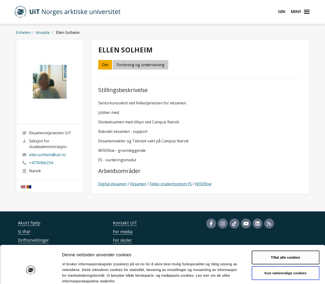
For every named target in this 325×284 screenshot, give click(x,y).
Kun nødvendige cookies (285, 247)
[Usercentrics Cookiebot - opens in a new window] (30, 274)
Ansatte (43, 32)
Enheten (23, 32)
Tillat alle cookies (285, 232)
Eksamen (138, 183)
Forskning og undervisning (140, 64)
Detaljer (252, 275)
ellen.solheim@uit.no (47, 154)
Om (105, 64)
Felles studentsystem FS (171, 183)
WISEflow (203, 183)
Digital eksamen (112, 183)
